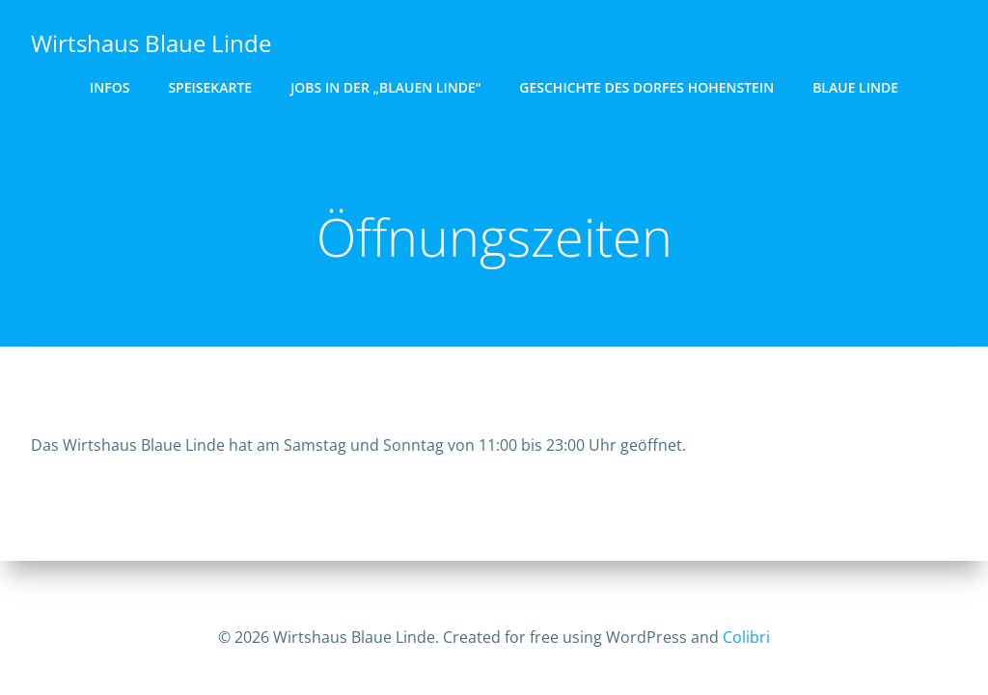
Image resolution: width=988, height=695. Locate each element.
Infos (109, 87)
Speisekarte (210, 87)
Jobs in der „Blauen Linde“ (385, 87)
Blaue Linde (855, 87)
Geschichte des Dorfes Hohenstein (646, 87)
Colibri (746, 637)
